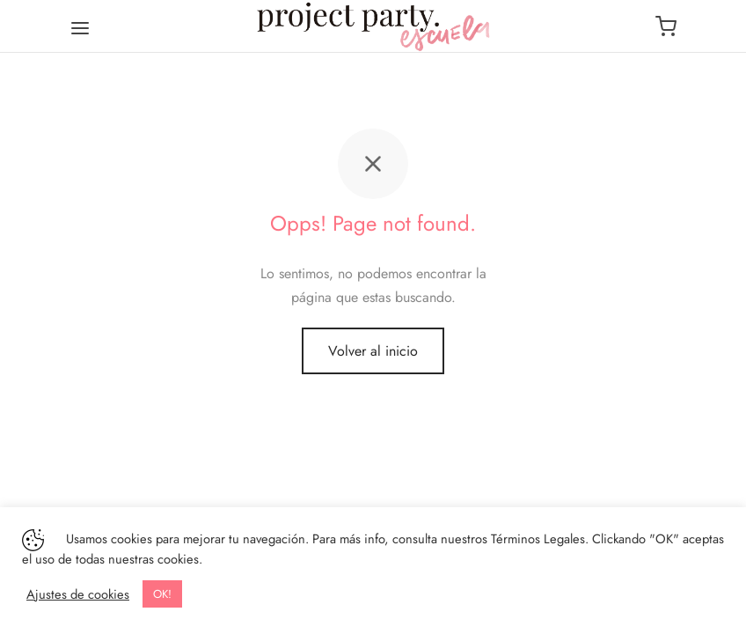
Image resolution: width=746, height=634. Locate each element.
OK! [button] (162, 594)
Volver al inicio (373, 351)
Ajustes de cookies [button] (77, 594)
